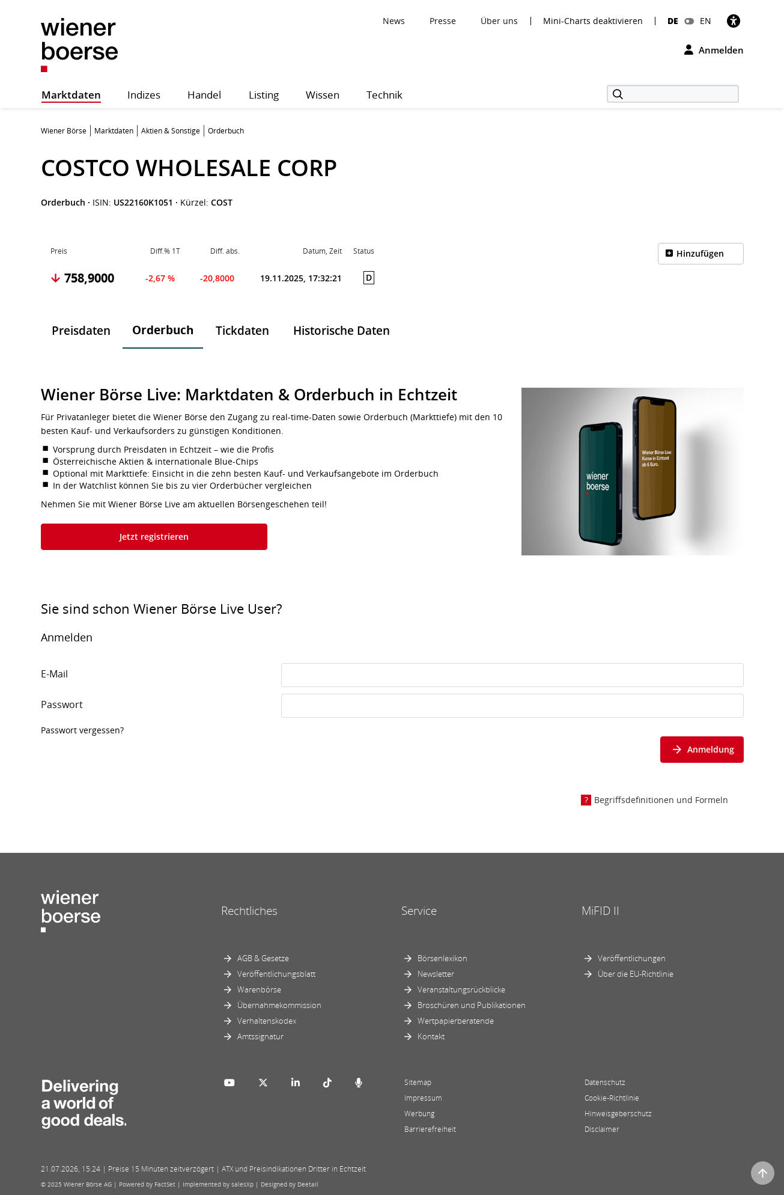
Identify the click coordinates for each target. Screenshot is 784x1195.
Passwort (62, 704)
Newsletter (436, 973)
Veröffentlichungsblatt (276, 973)
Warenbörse (259, 989)
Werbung (419, 1113)
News (394, 20)
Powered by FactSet (147, 1184)
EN (705, 20)
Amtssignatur (260, 1036)
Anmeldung (702, 749)
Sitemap (417, 1082)
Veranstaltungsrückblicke (461, 989)
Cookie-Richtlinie (612, 1098)
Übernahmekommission (279, 1005)
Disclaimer (602, 1129)
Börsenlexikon (442, 958)
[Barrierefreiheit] (733, 20)
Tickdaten (242, 330)
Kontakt (431, 1036)
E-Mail (54, 673)
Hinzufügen (700, 253)
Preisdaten (81, 330)
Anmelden (714, 50)
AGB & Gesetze (263, 958)
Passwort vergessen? (82, 730)
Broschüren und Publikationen (472, 1005)
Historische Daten (341, 330)
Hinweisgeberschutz (618, 1113)
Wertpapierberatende (456, 1020)
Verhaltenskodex (266, 1020)
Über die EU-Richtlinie (635, 973)
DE (672, 20)
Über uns (499, 20)
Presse (443, 20)
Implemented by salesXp (218, 1184)
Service (419, 910)
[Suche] (673, 94)
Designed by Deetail (289, 1184)
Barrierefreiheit (430, 1129)
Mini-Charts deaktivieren (593, 21)
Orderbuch (162, 330)
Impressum (423, 1098)
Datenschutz (605, 1082)
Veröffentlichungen (632, 958)
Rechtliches (249, 910)
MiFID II (600, 910)
